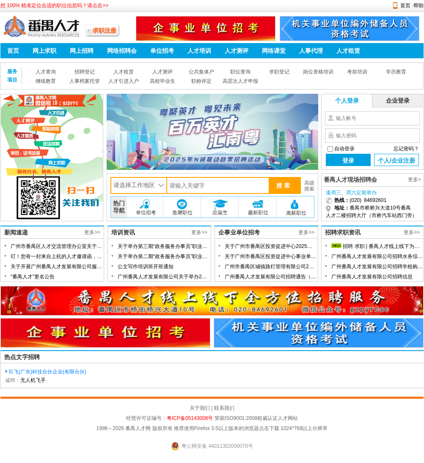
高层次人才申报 (240, 81)
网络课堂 (274, 50)
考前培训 (357, 72)
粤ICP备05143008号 (190, 418)
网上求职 (44, 50)
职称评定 (201, 81)
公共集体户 (201, 72)
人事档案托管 (84, 81)
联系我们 (224, 408)
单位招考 (162, 50)
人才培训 (199, 50)
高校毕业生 (162, 81)
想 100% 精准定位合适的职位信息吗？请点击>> (54, 5)
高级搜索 (309, 186)
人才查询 (46, 72)
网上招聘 (82, 50)
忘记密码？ (406, 149)
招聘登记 (84, 72)
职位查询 (240, 72)
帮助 (418, 5)
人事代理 (311, 50)
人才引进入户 (123, 81)
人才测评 (236, 50)
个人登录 (347, 100)
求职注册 (104, 30)
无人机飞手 (33, 380)
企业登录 (398, 100)
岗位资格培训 (318, 72)
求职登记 (279, 72)
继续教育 (46, 81)
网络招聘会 (122, 50)
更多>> (92, 232)
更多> (414, 179)
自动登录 (344, 149)
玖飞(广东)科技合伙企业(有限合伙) (47, 372)
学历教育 (396, 72)
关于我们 (200, 408)
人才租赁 (348, 50)
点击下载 (269, 428)
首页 (405, 5)
